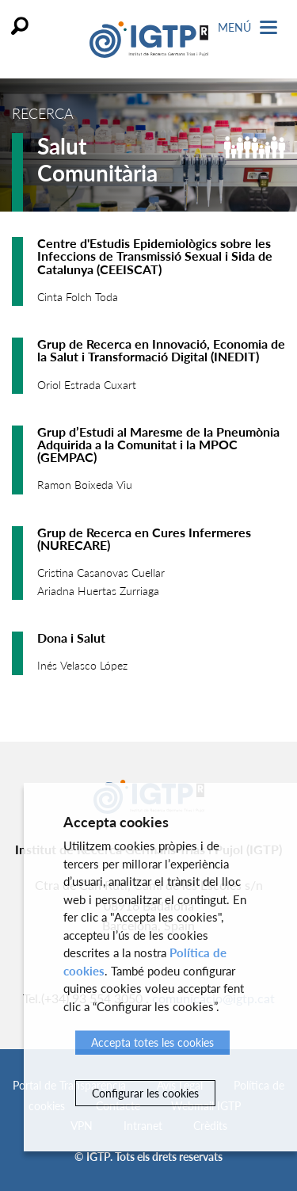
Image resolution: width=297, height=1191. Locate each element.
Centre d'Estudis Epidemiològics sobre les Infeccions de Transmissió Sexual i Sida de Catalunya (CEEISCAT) (154, 255)
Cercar (20, 26)
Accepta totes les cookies (152, 1042)
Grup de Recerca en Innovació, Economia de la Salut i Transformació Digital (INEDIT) (161, 350)
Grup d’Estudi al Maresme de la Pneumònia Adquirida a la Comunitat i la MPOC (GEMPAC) (158, 444)
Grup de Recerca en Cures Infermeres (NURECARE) (144, 538)
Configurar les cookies (145, 1093)
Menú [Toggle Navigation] (247, 27)
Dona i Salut (71, 637)
